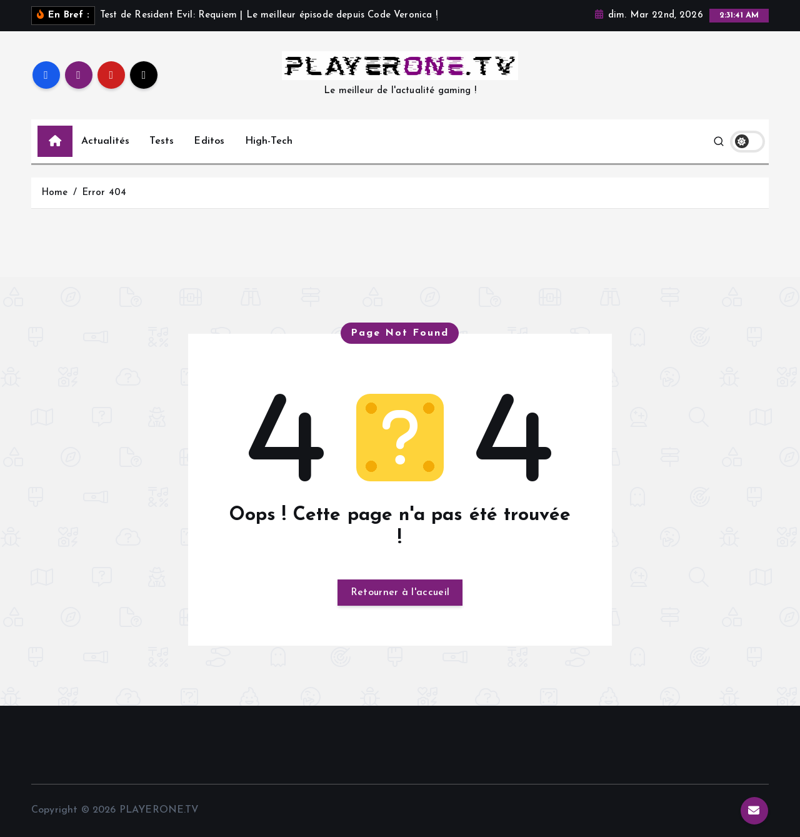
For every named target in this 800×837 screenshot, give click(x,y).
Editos (209, 141)
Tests (161, 141)
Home (54, 193)
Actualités (105, 141)
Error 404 (104, 193)
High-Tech (268, 141)
